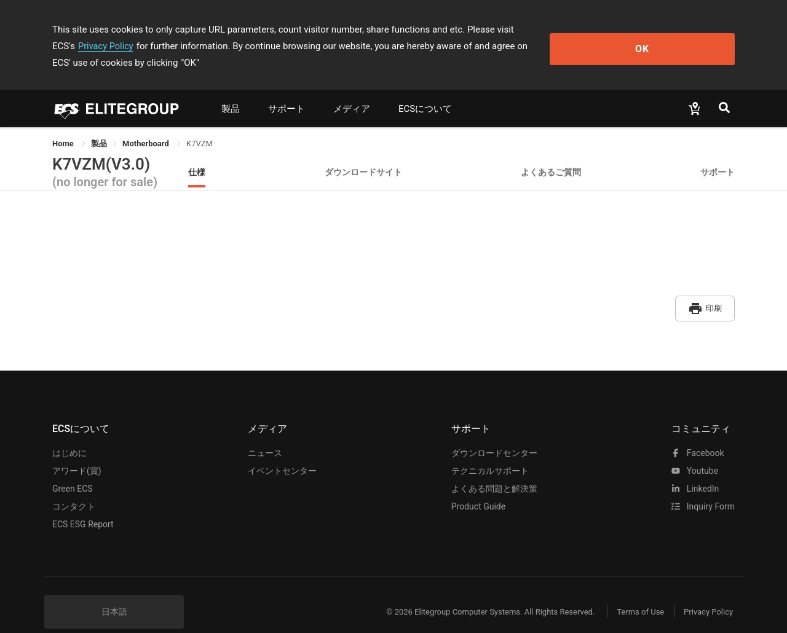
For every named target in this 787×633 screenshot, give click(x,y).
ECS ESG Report (83, 504)
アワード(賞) (76, 450)
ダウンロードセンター (494, 433)
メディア (351, 92)
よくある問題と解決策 (494, 468)
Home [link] (64, 127)
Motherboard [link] (146, 127)
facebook (697, 433)
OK (685, 38)
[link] (99, 127)
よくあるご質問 (551, 155)
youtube (694, 450)
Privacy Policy (570, 29)
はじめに (69, 433)
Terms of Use (633, 591)
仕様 (196, 155)
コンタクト (73, 486)
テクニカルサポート (490, 450)
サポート (286, 92)
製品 (230, 92)
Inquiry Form (703, 486)
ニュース (265, 433)
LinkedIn (695, 468)
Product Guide (478, 486)
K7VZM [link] (199, 127)
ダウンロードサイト (363, 155)
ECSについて (425, 92)
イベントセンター (282, 450)
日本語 (114, 591)
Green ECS (72, 468)
